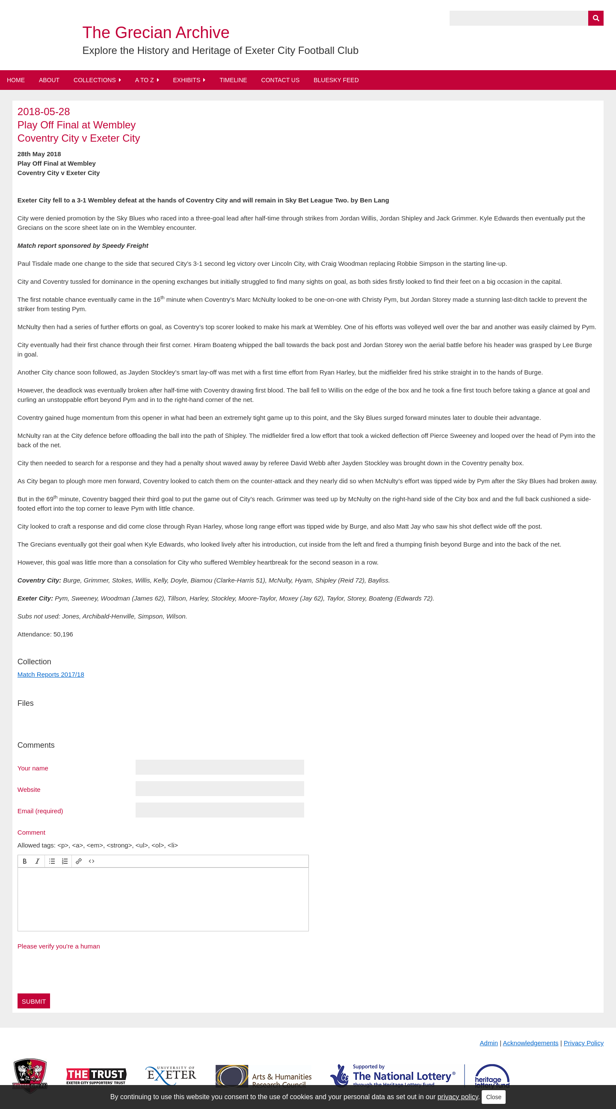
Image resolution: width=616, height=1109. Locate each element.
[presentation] (24, 861)
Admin (489, 1043)
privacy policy (458, 1096)
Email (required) (40, 810)
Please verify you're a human (59, 946)
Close (493, 1097)
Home (16, 80)
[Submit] (596, 18)
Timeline (233, 80)
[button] (25, 861)
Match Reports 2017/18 (51, 674)
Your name (33, 767)
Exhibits (186, 80)
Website (29, 789)
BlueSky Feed (336, 80)
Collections (95, 80)
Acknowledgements (531, 1043)
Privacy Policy (584, 1043)
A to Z (144, 80)
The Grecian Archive (156, 33)
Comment (31, 832)
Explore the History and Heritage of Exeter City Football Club (221, 50)
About (49, 80)
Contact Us (280, 80)
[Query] (527, 18)
